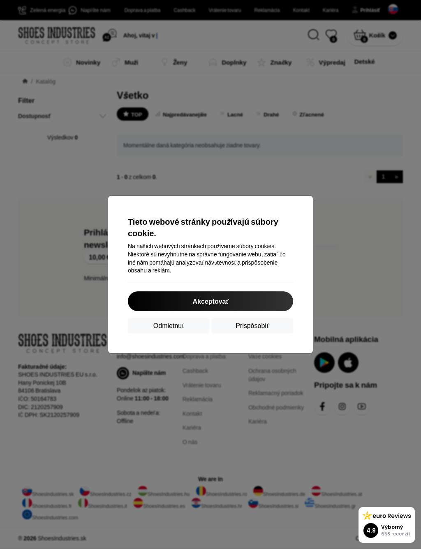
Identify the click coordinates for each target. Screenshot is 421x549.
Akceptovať (211, 301)
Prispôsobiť (252, 325)
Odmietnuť (168, 325)
